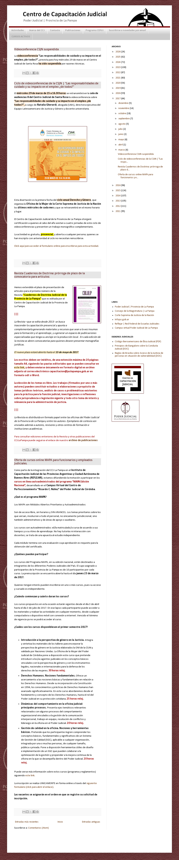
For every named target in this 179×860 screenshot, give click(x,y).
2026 (118, 51)
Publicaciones (72, 30)
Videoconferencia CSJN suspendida (36, 49)
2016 (118, 185)
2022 (118, 72)
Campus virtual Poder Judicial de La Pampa (136, 328)
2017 (118, 98)
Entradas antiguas (91, 822)
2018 (118, 93)
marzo (121, 150)
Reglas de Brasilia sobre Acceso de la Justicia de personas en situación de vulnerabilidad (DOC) (139, 354)
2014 (118, 195)
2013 (118, 201)
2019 (118, 88)
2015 (118, 190)
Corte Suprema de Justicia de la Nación (134, 315)
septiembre (124, 118)
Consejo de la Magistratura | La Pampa (134, 311)
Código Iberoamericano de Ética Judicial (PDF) (138, 341)
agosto (122, 124)
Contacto (55, 30)
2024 (118, 62)
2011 (118, 211)
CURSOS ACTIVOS (21, 36)
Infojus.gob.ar (122, 319)
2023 (118, 67)
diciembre (123, 103)
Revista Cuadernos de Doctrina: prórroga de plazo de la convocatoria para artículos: (49, 275)
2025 (118, 57)
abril (120, 144)
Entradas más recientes (26, 822)
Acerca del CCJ (37, 30)
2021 (118, 78)
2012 (118, 206)
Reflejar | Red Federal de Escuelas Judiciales (137, 324)
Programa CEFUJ (95, 30)
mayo (121, 139)
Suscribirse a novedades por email (127, 30)
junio (121, 134)
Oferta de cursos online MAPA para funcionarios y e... (135, 176)
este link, (19, 367)
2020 (118, 83)
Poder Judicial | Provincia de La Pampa (134, 306)
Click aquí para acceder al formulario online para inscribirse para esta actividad (56, 246)
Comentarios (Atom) (38, 828)
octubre (122, 113)
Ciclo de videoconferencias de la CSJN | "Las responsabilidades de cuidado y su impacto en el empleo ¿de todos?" (56, 85)
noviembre (124, 108)
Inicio (60, 822)
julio (120, 129)
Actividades (17, 30)
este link (30, 775)
